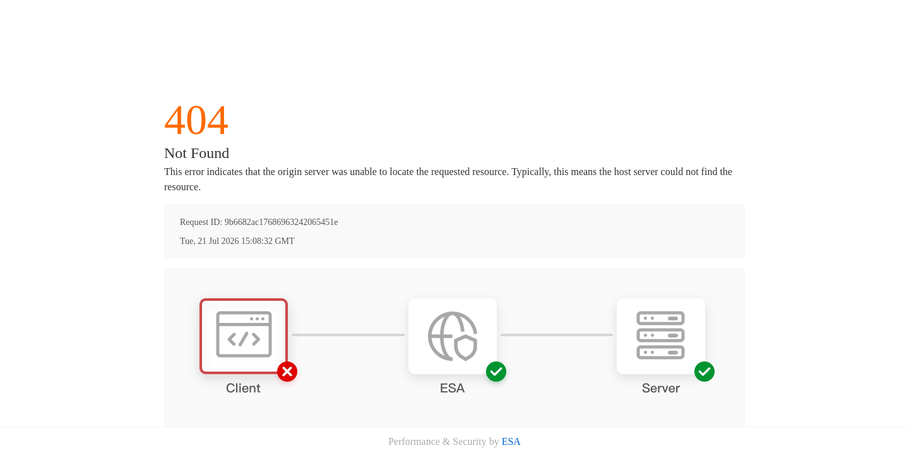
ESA (511, 441)
